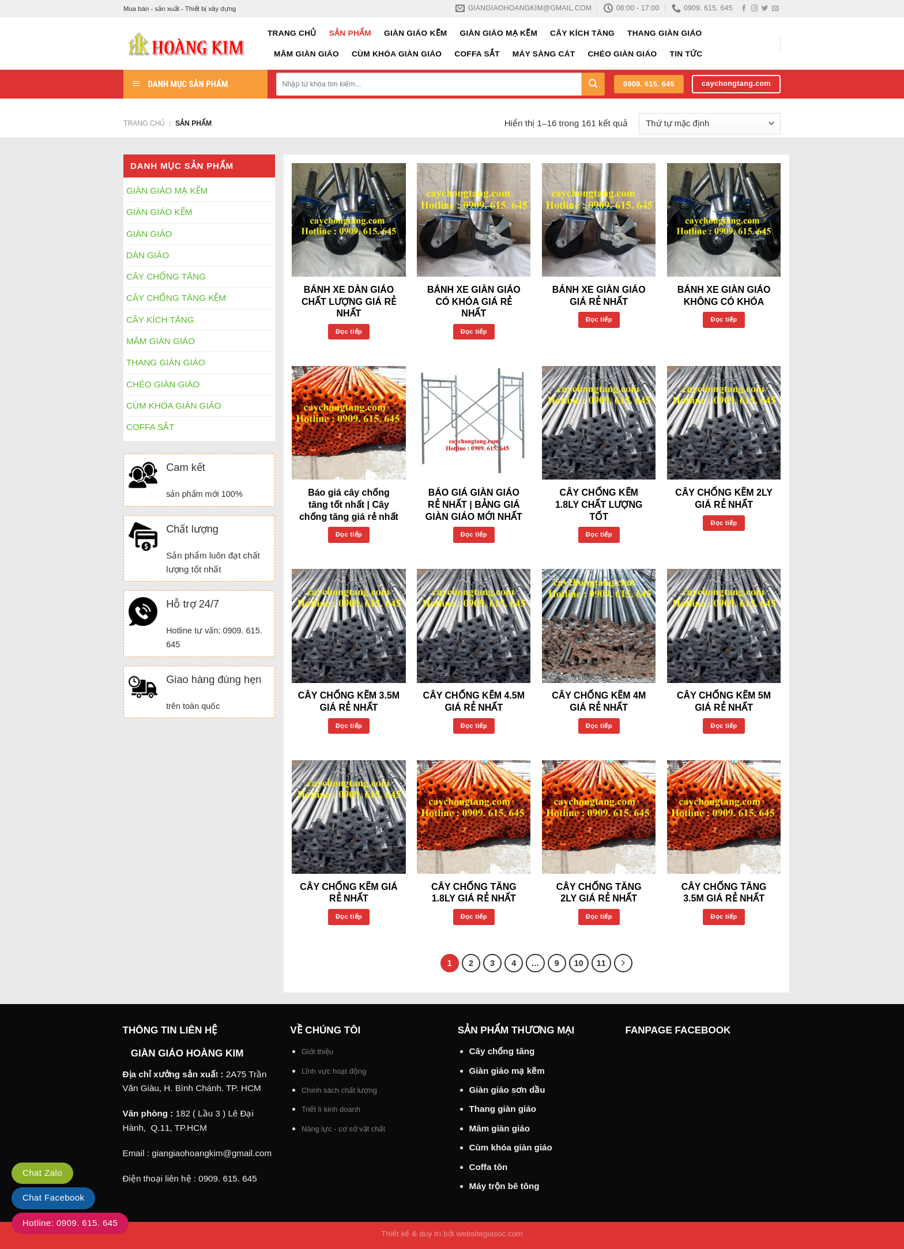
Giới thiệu (317, 1051)
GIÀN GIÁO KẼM (415, 33)
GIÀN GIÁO (149, 234)
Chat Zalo (42, 1173)
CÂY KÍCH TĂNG (582, 33)
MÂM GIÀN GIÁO (306, 54)
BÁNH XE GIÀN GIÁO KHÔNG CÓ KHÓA (724, 296)
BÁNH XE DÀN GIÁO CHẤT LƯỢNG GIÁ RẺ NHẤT (349, 302)
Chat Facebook (53, 1197)
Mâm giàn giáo (499, 1128)
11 (601, 963)
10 (578, 963)
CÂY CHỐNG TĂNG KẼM (176, 298)
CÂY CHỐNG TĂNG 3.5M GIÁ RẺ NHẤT (724, 893)
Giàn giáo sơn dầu (507, 1090)
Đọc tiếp (349, 331)
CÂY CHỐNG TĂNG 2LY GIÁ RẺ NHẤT (599, 893)
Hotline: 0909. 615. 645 (70, 1223)
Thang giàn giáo (502, 1109)
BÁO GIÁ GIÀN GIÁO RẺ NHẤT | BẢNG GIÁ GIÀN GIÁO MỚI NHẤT (473, 505)
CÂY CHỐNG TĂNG (166, 276)
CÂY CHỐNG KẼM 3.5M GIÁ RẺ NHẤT (349, 701)
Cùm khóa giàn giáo (510, 1147)
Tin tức (686, 54)
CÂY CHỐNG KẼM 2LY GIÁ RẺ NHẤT (724, 499)
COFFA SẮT (477, 54)
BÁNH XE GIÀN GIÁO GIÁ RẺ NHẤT (599, 296)
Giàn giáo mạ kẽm (507, 1071)
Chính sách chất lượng (339, 1090)
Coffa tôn (488, 1167)
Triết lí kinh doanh (331, 1109)
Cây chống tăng (502, 1051)
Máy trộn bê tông (504, 1186)
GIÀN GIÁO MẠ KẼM (499, 33)
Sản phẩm (350, 33)
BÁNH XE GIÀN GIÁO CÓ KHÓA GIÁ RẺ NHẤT (474, 302)
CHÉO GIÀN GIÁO (622, 54)
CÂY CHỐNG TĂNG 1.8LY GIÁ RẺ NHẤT (474, 893)
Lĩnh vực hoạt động (334, 1071)
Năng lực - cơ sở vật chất (343, 1129)
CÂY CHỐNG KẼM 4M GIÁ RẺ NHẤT (599, 701)
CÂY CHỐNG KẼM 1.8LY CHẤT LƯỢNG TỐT (598, 505)
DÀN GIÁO (147, 255)
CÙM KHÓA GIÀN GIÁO (397, 54)
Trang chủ (292, 33)
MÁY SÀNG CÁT (544, 54)
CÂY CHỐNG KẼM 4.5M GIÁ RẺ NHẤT (474, 701)
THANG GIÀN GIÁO (664, 33)
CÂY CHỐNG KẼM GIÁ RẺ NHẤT (348, 893)
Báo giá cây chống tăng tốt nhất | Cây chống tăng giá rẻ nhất (348, 505)
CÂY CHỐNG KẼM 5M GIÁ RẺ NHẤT (724, 701)
